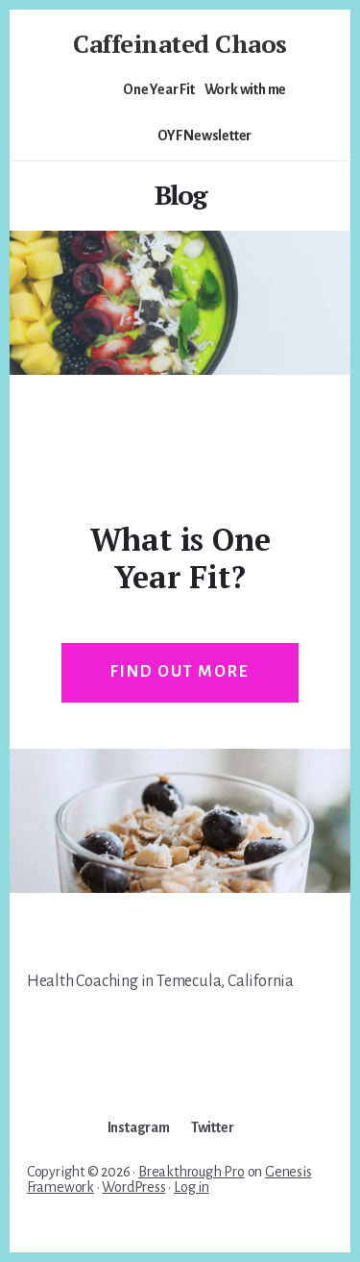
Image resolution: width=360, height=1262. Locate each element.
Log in (191, 1187)
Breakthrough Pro (191, 1171)
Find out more (179, 671)
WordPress (133, 1187)
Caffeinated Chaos (180, 43)
